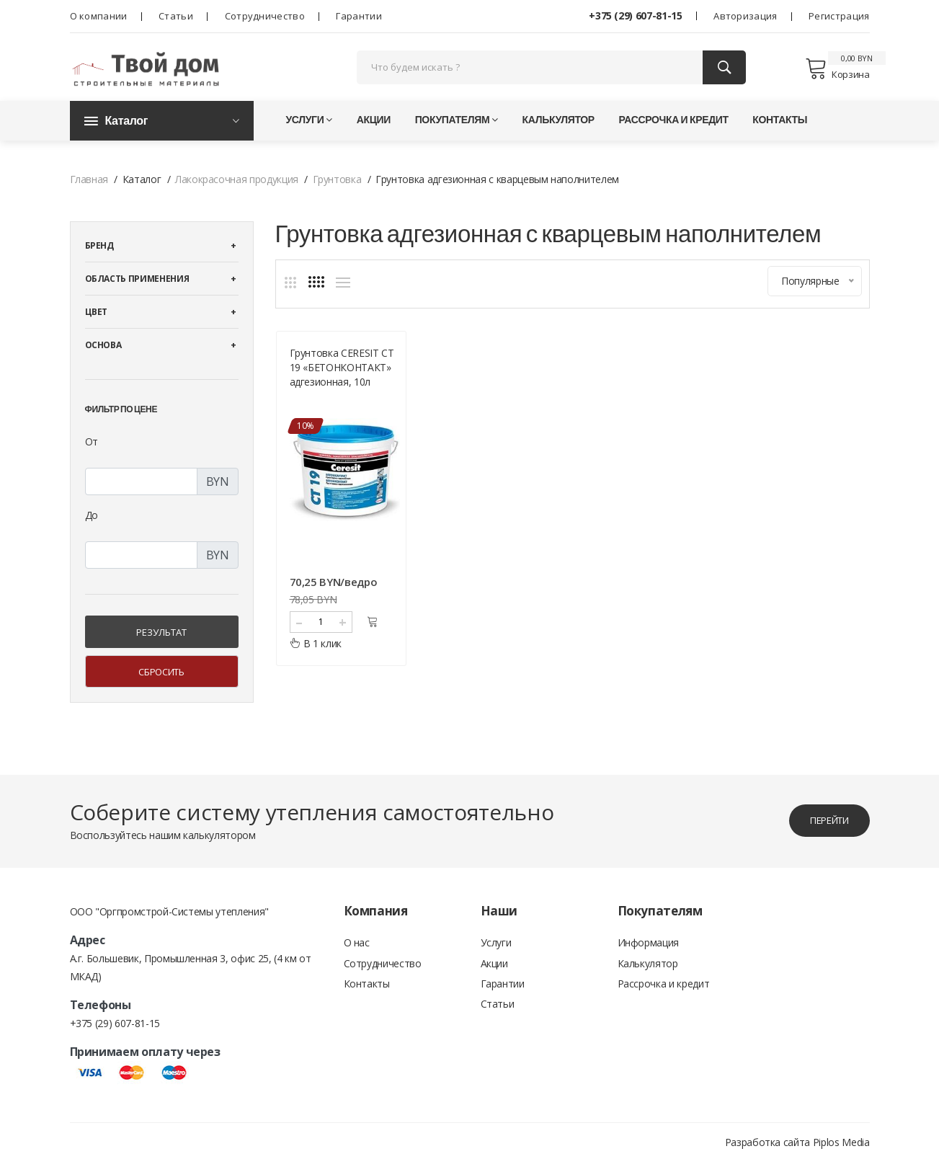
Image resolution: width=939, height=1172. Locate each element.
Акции (374, 129)
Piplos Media (841, 1152)
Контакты (779, 129)
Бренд (99, 255)
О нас (357, 953)
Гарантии (358, 15)
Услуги (309, 129)
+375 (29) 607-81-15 (635, 15)
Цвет (96, 322)
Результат (161, 642)
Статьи (176, 15)
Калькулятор (558, 129)
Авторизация (745, 15)
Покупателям (456, 129)
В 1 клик (316, 651)
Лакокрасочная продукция (236, 189)
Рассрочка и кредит (673, 129)
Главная (89, 189)
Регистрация (839, 15)
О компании (99, 15)
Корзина (837, 73)
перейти (823, 830)
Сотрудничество (265, 15)
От (91, 451)
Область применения (137, 289)
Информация (649, 953)
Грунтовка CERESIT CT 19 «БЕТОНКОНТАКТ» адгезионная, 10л (342, 375)
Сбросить (161, 681)
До (91, 525)
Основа (103, 355)
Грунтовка (337, 189)
